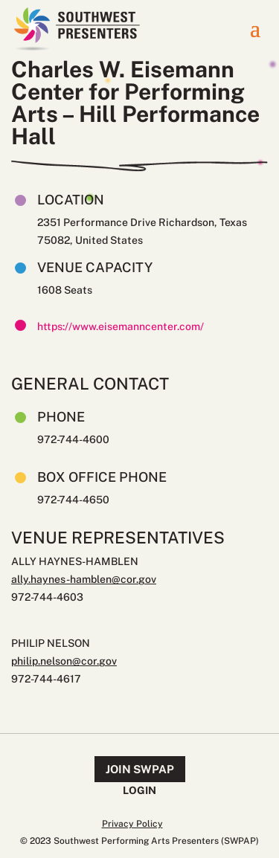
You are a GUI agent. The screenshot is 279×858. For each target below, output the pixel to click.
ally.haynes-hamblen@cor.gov (83, 579)
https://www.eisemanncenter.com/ (120, 326)
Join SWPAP (140, 769)
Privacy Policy (132, 824)
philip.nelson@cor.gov (64, 661)
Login (139, 790)
